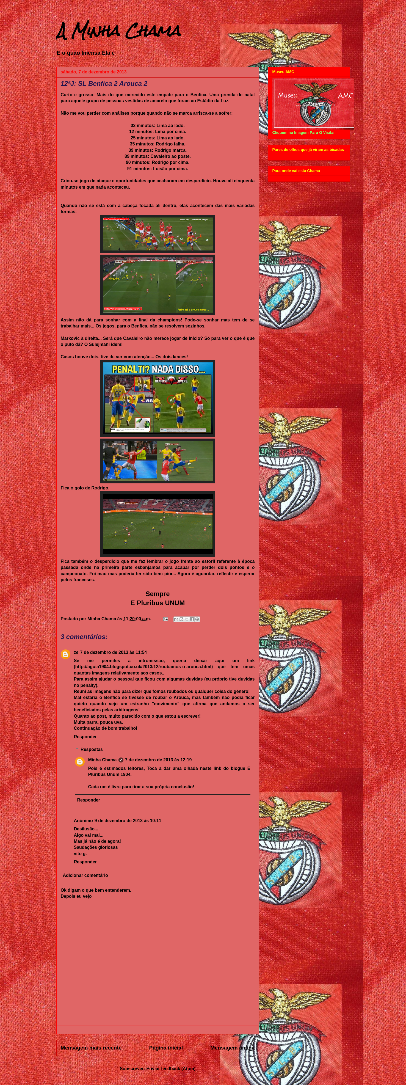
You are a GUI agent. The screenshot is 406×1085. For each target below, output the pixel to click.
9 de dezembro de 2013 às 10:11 (128, 820)
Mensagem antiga (232, 1048)
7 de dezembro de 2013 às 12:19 (158, 760)
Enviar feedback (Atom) (171, 1068)
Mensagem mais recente (91, 1048)
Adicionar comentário (85, 875)
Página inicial (166, 1048)
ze (76, 652)
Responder (85, 736)
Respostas (92, 749)
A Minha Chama (118, 31)
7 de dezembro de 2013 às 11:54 (113, 652)
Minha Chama (102, 760)
